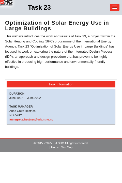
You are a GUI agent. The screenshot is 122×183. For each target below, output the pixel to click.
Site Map (66, 147)
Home (55, 147)
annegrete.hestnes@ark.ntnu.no (31, 119)
